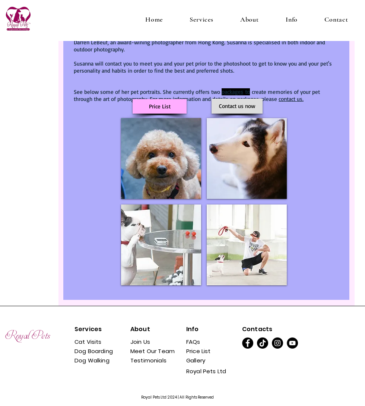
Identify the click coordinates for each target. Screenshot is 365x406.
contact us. (291, 98)
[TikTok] (262, 343)
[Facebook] (247, 343)
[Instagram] (277, 343)
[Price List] (160, 106)
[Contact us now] (237, 106)
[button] (201, 19)
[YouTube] (292, 343)
